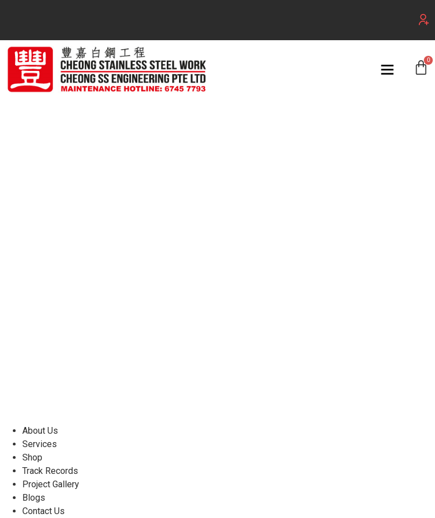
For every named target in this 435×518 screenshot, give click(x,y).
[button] (423, 19)
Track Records (50, 471)
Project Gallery (50, 484)
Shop (32, 457)
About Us (40, 430)
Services (39, 444)
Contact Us (43, 511)
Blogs (33, 497)
